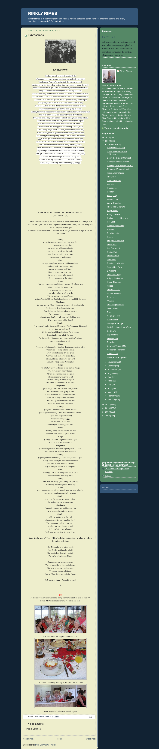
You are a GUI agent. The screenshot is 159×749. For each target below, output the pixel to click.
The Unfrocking (114, 274)
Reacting (111, 342)
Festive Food (113, 256)
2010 (107, 408)
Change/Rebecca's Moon (118, 162)
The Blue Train (113, 289)
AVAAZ (108, 475)
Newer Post (28, 739)
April (110, 388)
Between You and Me (116, 346)
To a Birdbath (113, 233)
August (111, 373)
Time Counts (112, 308)
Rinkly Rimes (126, 71)
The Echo (111, 177)
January (111, 400)
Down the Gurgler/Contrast (119, 158)
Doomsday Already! (115, 226)
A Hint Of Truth (113, 316)
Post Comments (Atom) (45, 745)
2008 (107, 416)
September (113, 369)
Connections (112, 354)
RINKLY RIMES (42, 13)
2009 (107, 412)
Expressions (112, 335)
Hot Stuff (111, 222)
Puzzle (110, 237)
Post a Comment (33, 729)
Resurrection (112, 320)
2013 (107, 137)
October (111, 366)
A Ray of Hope (113, 214)
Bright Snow (112, 211)
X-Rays (110, 184)
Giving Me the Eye (115, 323)
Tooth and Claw (114, 181)
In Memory (112, 244)
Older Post (90, 739)
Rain (109, 312)
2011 (107, 404)
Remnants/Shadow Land (118, 169)
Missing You (112, 338)
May (110, 385)
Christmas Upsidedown (117, 218)
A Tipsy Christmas (115, 278)
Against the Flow (114, 267)
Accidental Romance (116, 350)
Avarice (110, 301)
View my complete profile (116, 128)
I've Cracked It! (113, 248)
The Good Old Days (116, 207)
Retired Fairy (113, 252)
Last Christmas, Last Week (119, 327)
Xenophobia (112, 199)
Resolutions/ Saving (116, 148)
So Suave (111, 331)
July (110, 377)
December (112, 144)
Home (59, 739)
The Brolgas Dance (115, 305)
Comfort (110, 192)
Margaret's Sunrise (115, 241)
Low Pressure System (117, 357)
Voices (110, 286)
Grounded (111, 259)
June (110, 381)
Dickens (110, 297)
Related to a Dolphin (116, 263)
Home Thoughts (114, 282)
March (111, 392)
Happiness (112, 188)
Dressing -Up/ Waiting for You (120, 165)
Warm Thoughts (114, 203)
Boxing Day (112, 196)
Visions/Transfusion (115, 173)
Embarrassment (114, 293)
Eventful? (111, 229)
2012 (107, 141)
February (112, 396)
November (112, 362)
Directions (111, 271)
